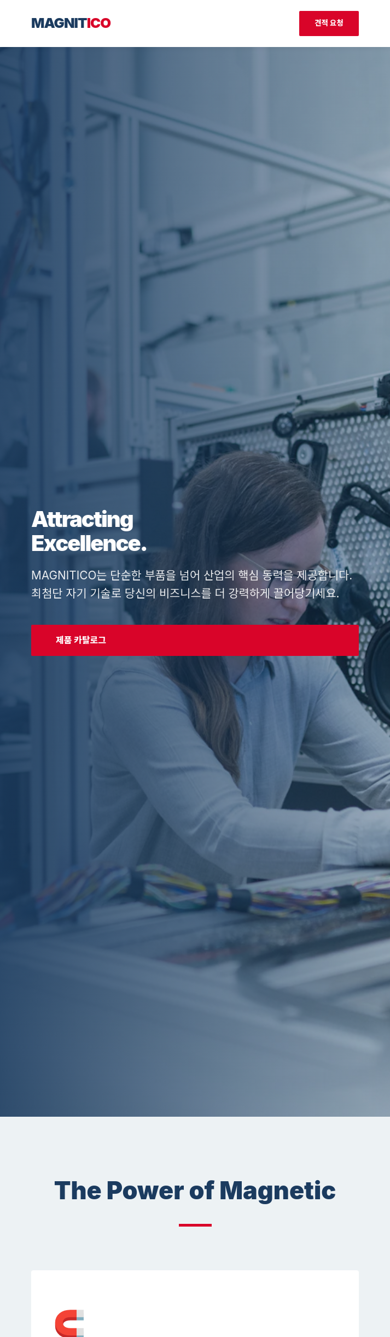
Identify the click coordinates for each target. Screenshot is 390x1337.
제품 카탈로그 (81, 640)
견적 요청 (329, 23)
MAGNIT (70, 22)
